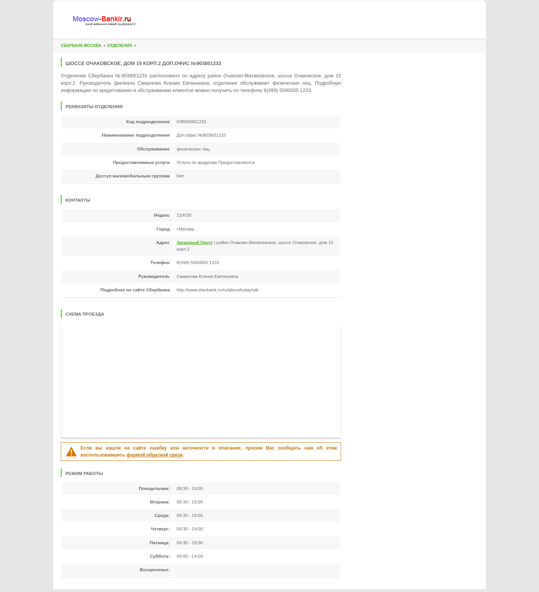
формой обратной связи (154, 455)
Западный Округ (195, 242)
